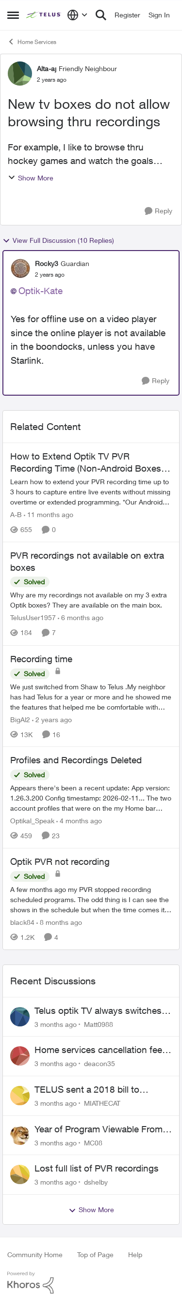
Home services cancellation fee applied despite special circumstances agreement (98, 1050)
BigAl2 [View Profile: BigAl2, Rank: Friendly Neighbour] (20, 719)
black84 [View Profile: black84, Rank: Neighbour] (22, 922)
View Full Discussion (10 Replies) (58, 240)
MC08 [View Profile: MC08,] (93, 1142)
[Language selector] (77, 15)
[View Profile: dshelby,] (20, 1174)
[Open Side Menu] (13, 15)
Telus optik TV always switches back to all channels (98, 1011)
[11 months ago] (48, 514)
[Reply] (158, 211)
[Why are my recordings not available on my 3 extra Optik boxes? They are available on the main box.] (91, 600)
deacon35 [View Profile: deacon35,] (99, 1063)
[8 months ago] (59, 922)
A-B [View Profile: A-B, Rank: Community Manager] (16, 514)
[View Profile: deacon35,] (20, 1056)
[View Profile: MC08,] (20, 1135)
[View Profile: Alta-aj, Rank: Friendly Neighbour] (20, 73)
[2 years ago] (52, 719)
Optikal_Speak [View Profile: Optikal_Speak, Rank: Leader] (32, 820)
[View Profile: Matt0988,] (20, 1016)
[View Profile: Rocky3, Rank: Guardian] (20, 268)
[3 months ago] (55, 1024)
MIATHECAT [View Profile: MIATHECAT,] (102, 1103)
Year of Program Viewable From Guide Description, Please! (98, 1129)
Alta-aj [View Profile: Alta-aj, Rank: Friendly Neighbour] (46, 68)
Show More (30, 178)
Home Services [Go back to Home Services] (31, 41)
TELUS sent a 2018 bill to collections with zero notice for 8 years (100, 1090)
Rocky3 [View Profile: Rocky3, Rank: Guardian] (46, 263)
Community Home (35, 1254)
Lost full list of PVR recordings (96, 1168)
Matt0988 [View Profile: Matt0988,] (98, 1024)
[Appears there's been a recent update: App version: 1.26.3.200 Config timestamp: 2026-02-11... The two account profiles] (91, 798)
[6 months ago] (80, 618)
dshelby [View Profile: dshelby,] (96, 1182)
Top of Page (95, 1254)
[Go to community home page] (44, 15)
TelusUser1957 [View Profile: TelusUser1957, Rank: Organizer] (33, 618)
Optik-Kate (40, 290)
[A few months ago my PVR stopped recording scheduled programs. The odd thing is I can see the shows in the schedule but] (91, 899)
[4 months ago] (79, 821)
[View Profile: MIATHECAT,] (20, 1095)
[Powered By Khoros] (91, 1283)
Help (135, 1254)
